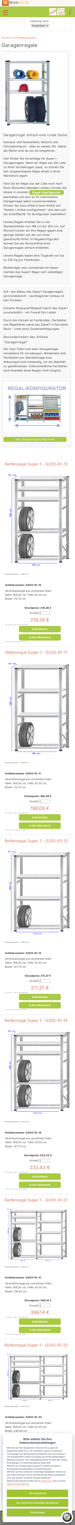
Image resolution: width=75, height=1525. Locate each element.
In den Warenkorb (40, 637)
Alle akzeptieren (37, 1493)
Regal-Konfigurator (46, 192)
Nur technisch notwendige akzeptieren (37, 1502)
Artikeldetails (40, 629)
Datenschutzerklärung (18, 1484)
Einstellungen (37, 1512)
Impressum (46, 1481)
